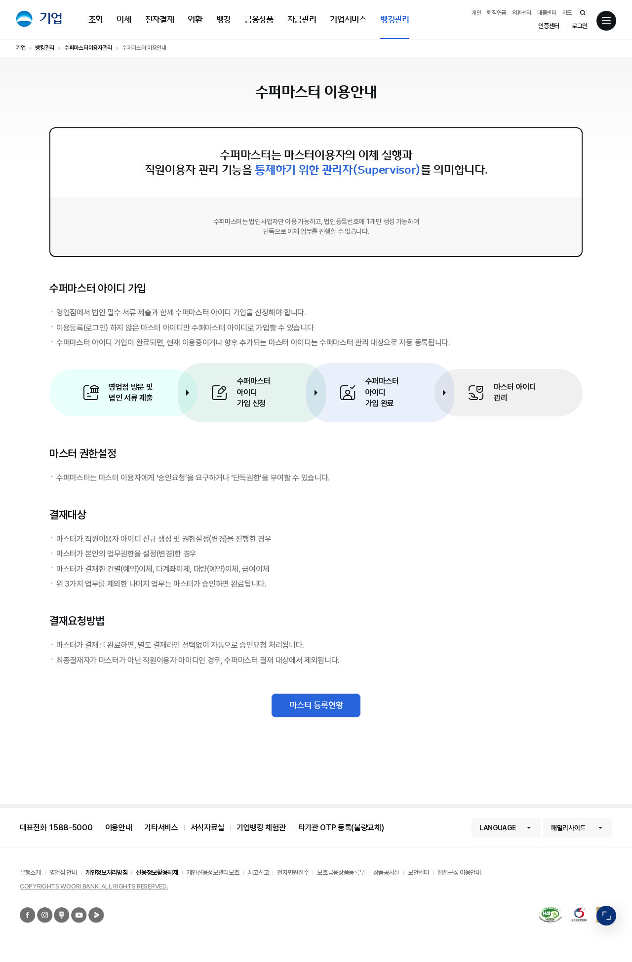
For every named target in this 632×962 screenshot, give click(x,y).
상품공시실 (386, 872)
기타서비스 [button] (161, 827)
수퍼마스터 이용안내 (144, 47)
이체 (124, 19)
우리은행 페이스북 (21, 907)
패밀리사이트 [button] (568, 828)
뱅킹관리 (394, 19)
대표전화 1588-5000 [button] (56, 827)
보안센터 (418, 872)
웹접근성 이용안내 (459, 872)
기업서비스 (348, 19)
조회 (95, 19)
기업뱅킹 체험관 (261, 827)
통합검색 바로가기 (578, 12)
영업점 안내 (63, 872)
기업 (51, 18)
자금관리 (301, 19)
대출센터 (546, 12)
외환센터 (521, 12)
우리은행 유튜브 (72, 907)
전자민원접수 (293, 872)
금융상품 (259, 19)
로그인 (580, 26)
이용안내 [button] (118, 827)
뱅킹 (223, 19)
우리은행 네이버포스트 (55, 907)
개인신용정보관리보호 (213, 872)
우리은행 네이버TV (89, 907)
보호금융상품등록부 (340, 872)
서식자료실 (207, 827)
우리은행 (24, 19)
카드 (567, 12)
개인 (476, 12)
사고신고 (258, 872)
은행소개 (30, 872)
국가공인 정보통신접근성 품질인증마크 (541, 911)
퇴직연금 (496, 12)
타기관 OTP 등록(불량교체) (341, 827)
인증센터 (548, 26)
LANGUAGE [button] (497, 828)
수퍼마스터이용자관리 (88, 47)
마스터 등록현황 (316, 705)
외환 (195, 19)
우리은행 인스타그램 (38, 907)
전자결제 (159, 19)
